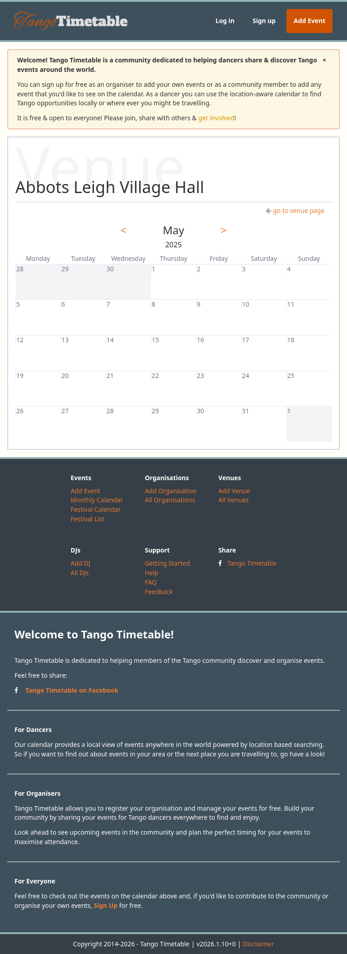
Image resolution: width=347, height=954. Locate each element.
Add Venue (234, 490)
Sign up (264, 20)
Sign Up (106, 905)
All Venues (233, 500)
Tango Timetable (252, 563)
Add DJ (80, 563)
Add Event (309, 20)
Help (151, 572)
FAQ (150, 582)
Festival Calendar (95, 509)
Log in (225, 20)
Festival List (87, 519)
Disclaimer (258, 944)
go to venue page (295, 210)
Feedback (159, 591)
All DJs (79, 572)
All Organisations (170, 500)
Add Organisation (171, 490)
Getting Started (167, 563)
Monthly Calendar (96, 500)
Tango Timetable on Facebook (71, 690)
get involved (216, 117)
